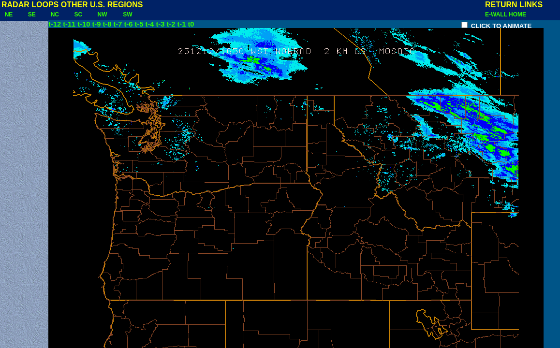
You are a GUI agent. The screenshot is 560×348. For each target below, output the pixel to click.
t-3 (160, 24)
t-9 (96, 24)
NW (102, 14)
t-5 (138, 24)
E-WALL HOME (505, 14)
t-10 (83, 24)
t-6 (128, 24)
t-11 (69, 24)
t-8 (107, 24)
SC (78, 14)
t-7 (117, 24)
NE (8, 14)
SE (32, 14)
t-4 (149, 24)
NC (54, 14)
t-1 (181, 24)
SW (128, 14)
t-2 (170, 24)
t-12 (54, 24)
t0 (191, 24)
